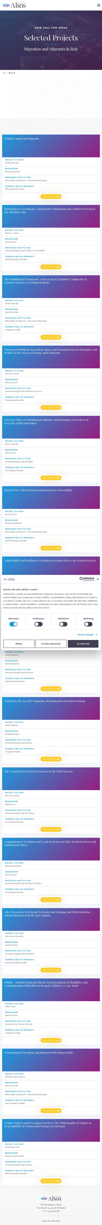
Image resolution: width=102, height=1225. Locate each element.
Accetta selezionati (51, 643)
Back (12, 73)
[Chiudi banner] (98, 579)
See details (50, 196)
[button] (98, 5)
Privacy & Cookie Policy (51, 1220)
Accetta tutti (83, 643)
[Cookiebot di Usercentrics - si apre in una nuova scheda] (81, 579)
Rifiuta (18, 643)
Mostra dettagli (85, 634)
